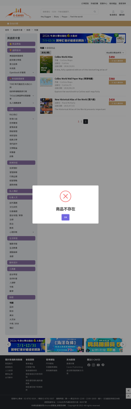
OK (65, 217)
